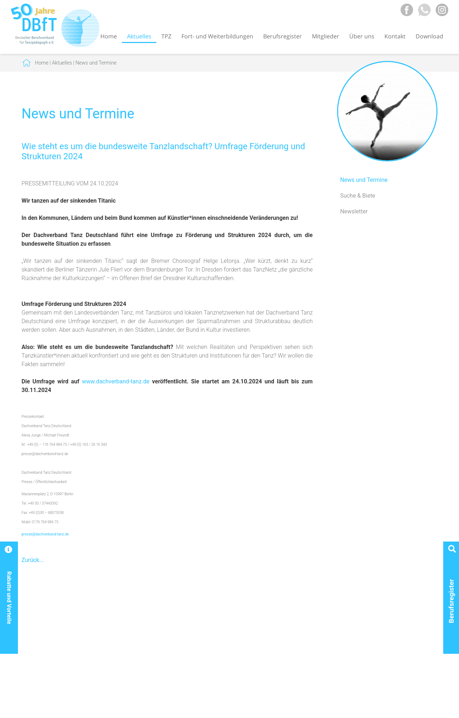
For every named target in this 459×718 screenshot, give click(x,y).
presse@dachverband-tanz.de (45, 534)
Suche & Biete (357, 195)
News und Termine (96, 63)
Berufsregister (282, 36)
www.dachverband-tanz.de (116, 381)
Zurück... (33, 560)
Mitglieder (325, 36)
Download (429, 36)
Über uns (361, 36)
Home (108, 36)
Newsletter (354, 211)
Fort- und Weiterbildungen (217, 36)
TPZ (166, 36)
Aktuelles (139, 36)
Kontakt (395, 36)
